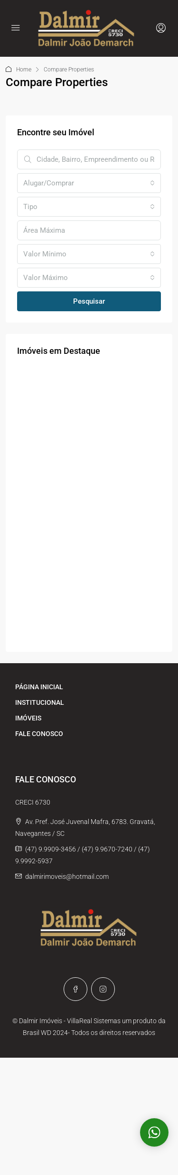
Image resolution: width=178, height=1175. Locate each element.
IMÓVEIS (28, 718)
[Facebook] (75, 989)
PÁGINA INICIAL (39, 687)
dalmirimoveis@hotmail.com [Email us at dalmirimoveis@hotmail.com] (67, 876)
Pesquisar (89, 301)
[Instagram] (103, 989)
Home (23, 69)
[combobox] (89, 183)
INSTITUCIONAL (39, 702)
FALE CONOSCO (39, 733)
